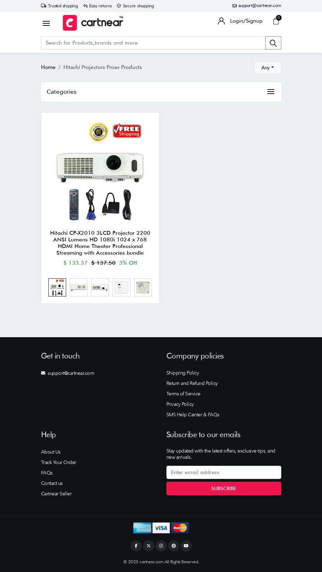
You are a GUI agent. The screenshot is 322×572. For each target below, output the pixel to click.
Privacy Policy (180, 404)
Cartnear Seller (56, 493)
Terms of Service (183, 394)
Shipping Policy (182, 373)
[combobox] (267, 67)
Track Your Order (58, 462)
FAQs (47, 473)
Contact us (52, 483)
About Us (51, 452)
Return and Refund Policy (192, 383)
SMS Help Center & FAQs (192, 414)
